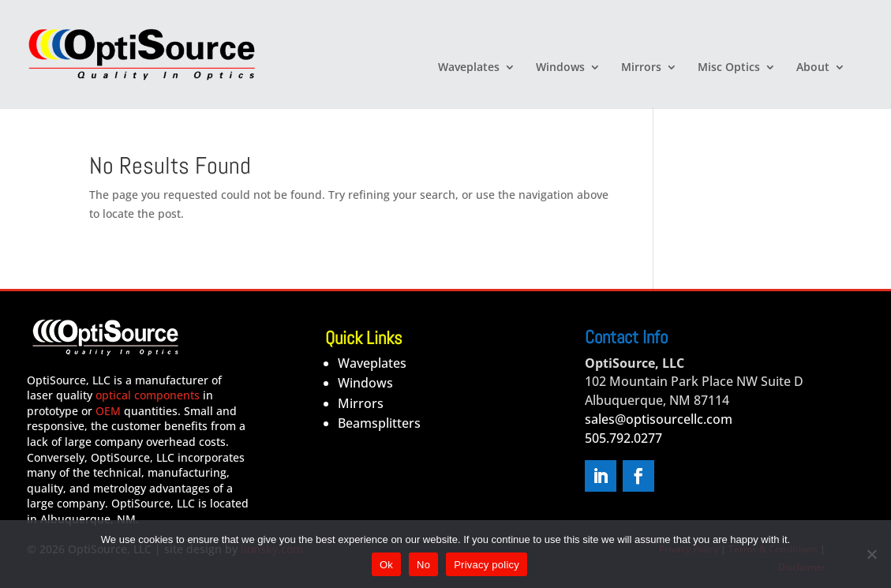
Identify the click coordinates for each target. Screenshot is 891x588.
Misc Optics (729, 68)
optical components (147, 395)
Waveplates (469, 68)
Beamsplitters (379, 423)
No (423, 565)
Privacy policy (486, 565)
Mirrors (641, 68)
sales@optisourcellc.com (658, 419)
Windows (560, 68)
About (812, 68)
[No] (871, 554)
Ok (386, 565)
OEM (108, 410)
